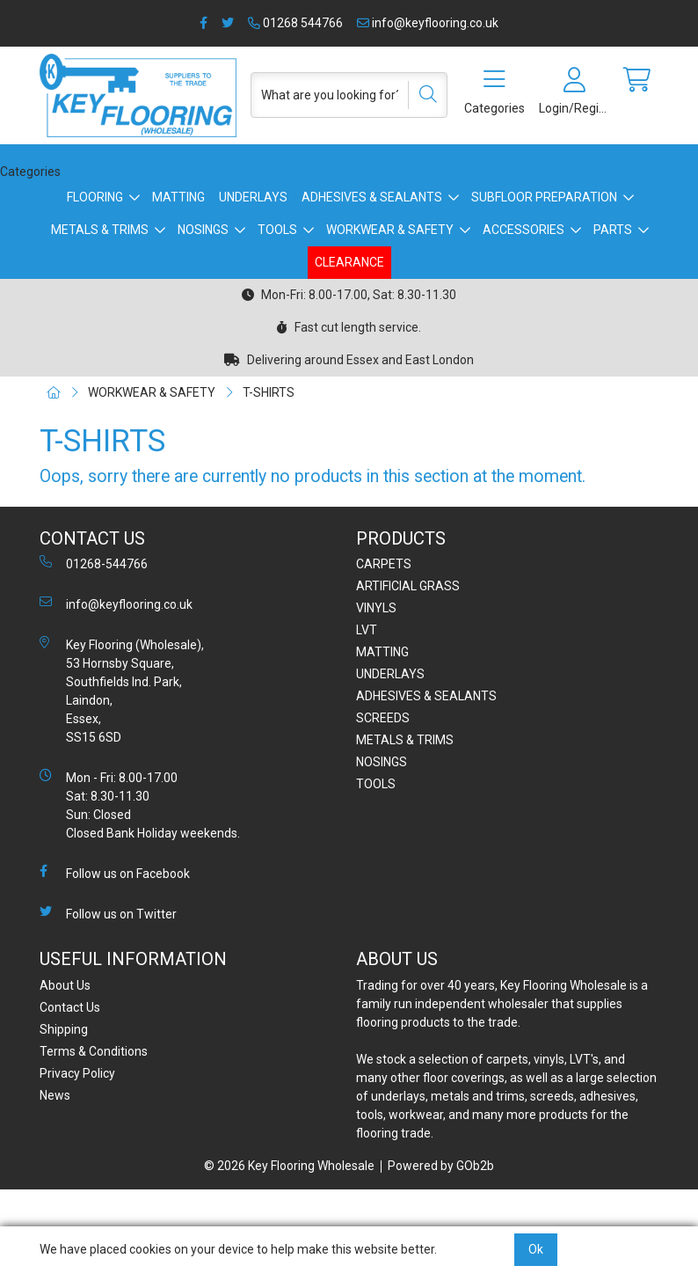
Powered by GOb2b (441, 1166)
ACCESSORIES (523, 230)
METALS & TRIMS (100, 230)
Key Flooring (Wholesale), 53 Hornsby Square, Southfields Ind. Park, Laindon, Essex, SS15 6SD (122, 690)
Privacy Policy (77, 1073)
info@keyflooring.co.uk (427, 23)
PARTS (612, 230)
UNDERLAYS (253, 197)
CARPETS (383, 564)
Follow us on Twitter (108, 913)
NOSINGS (203, 230)
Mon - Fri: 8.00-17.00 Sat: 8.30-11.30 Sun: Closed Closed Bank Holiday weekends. (140, 804)
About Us (65, 985)
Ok (535, 1249)
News (55, 1095)
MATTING (178, 197)
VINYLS (376, 608)
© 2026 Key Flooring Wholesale (289, 1166)
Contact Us (70, 1007)
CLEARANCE (349, 262)
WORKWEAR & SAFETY (390, 230)
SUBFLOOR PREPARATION (544, 197)
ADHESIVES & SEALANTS (372, 197)
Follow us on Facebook (115, 873)
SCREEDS (383, 718)
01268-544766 (94, 563)
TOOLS (277, 230)
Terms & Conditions (94, 1051)
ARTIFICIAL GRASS (408, 586)
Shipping (64, 1029)
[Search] (422, 95)
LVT (366, 630)
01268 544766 (295, 23)
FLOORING (95, 197)
